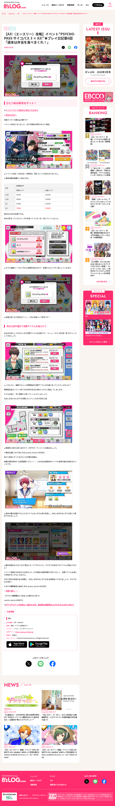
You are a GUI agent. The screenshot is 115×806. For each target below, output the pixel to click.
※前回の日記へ (10, 114)
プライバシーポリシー (38, 792)
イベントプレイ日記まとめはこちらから (20, 109)
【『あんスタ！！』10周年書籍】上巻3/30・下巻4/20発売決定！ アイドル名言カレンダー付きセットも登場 (100, 166)
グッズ (80, 5)
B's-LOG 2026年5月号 (98, 71)
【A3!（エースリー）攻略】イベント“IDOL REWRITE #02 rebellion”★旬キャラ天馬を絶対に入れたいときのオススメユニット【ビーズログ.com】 (21, 751)
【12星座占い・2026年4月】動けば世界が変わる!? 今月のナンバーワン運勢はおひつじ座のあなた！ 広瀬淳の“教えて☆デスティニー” (21, 715)
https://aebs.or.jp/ (89, 795)
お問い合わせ (23, 792)
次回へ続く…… (11, 589)
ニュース (45, 5)
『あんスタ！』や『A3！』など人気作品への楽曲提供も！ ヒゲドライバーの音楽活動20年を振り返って (59, 715)
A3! (18, 13)
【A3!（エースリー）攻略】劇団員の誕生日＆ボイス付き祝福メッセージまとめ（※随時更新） (100, 223)
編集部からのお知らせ (57, 781)
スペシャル (11, 13)
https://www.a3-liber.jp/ (23, 630)
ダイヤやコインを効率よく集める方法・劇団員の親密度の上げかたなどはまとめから (37, 603)
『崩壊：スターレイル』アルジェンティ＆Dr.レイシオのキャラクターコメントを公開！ (100, 194)
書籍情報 (70, 5)
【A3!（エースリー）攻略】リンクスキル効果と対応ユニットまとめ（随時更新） (100, 137)
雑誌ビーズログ (58, 5)
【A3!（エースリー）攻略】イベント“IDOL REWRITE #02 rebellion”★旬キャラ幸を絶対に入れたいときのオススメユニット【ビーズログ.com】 (59, 751)
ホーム (4, 13)
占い (87, 5)
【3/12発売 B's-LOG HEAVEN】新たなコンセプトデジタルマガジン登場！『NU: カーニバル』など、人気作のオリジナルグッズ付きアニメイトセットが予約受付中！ (100, 254)
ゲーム (12, 28)
